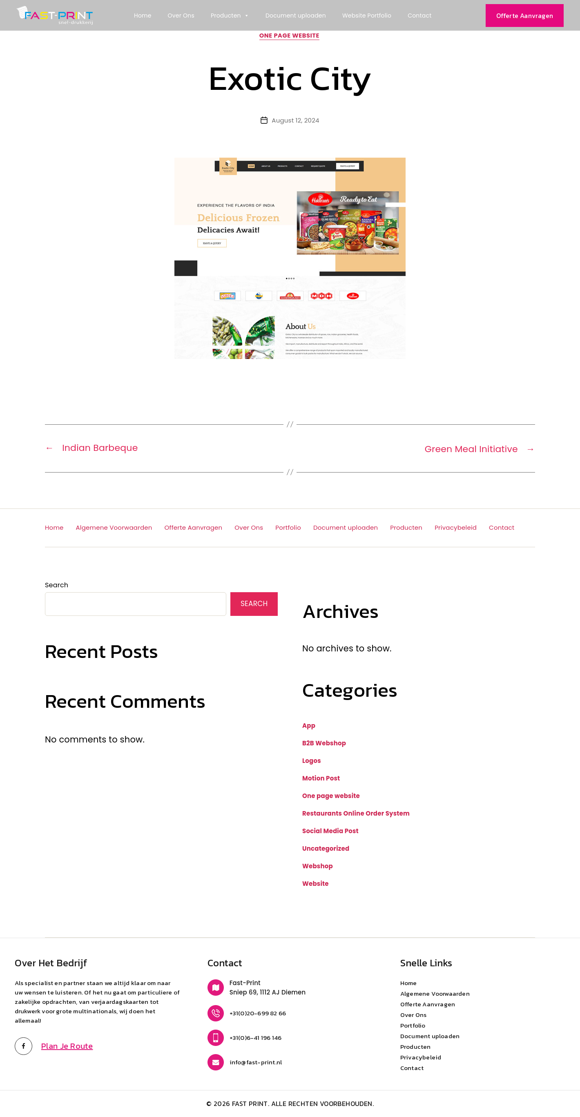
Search (56, 585)
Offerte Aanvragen (194, 528)
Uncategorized (325, 849)
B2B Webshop (324, 743)
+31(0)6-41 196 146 (256, 1038)
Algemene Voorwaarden (114, 528)
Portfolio (288, 528)
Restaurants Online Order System (356, 813)
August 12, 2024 (295, 121)
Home (143, 15)
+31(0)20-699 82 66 (258, 1013)
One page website (290, 36)
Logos (311, 761)
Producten (230, 15)
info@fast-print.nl (256, 1062)
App (308, 726)
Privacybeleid (456, 528)
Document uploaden (295, 15)
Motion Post (321, 778)
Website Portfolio (366, 15)
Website (315, 884)
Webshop (317, 866)
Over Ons (181, 15)
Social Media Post (330, 831)
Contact (419, 15)
